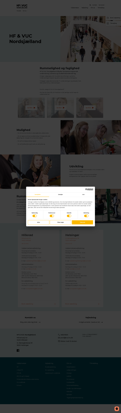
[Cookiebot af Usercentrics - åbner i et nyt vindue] (86, 189)
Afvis (38, 222)
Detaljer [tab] (60, 194)
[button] (117, 408)
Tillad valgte (60, 222)
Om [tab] (83, 194)
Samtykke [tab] (38, 194)
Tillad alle (82, 222)
